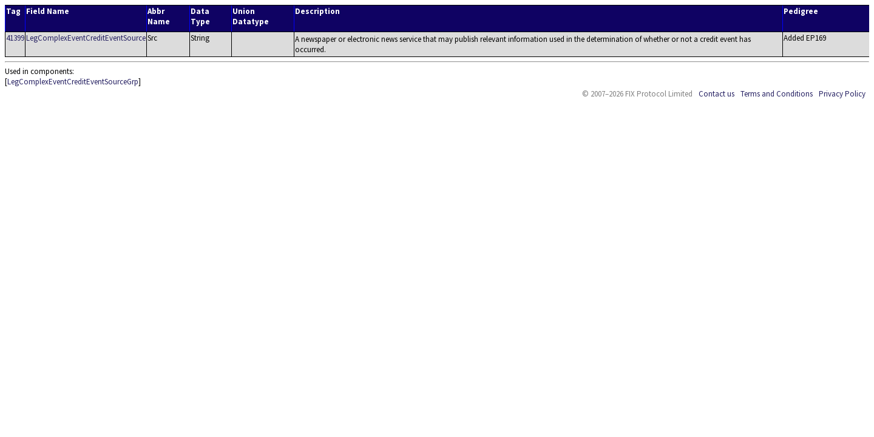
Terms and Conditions (776, 94)
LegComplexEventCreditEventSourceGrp (72, 81)
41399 (15, 38)
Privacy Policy (842, 94)
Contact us (716, 94)
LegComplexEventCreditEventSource (86, 38)
